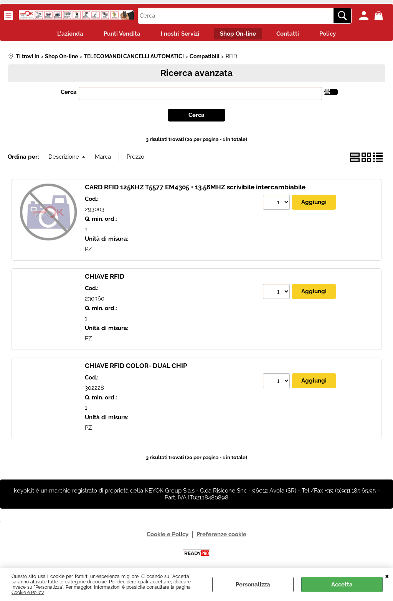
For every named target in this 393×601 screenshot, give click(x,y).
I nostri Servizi (179, 34)
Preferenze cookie (221, 536)
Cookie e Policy (28, 592)
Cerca (69, 93)
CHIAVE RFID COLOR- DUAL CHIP (136, 367)
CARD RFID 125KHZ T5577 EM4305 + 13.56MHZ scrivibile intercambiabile (195, 189)
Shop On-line (239, 34)
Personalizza (253, 584)
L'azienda (64, 34)
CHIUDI (387, 576)
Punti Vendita (118, 34)
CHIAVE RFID (104, 278)
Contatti (291, 34)
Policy (334, 34)
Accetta (342, 584)
